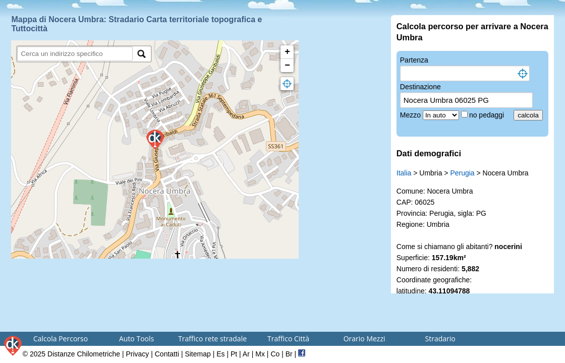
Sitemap (197, 354)
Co (274, 354)
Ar (246, 354)
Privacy (137, 354)
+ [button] (287, 52)
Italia (404, 173)
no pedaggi (487, 115)
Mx (260, 354)
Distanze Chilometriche (83, 354)
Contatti (167, 354)
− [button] (287, 65)
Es (220, 354)
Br (289, 354)
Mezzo (411, 115)
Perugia (462, 173)
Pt (234, 354)
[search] (75, 53)
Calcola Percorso (60, 338)
